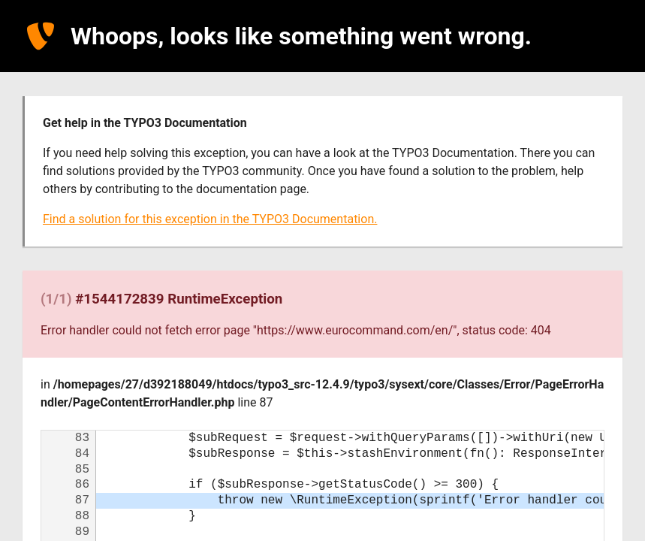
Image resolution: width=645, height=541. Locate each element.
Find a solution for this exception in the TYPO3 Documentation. (210, 219)
